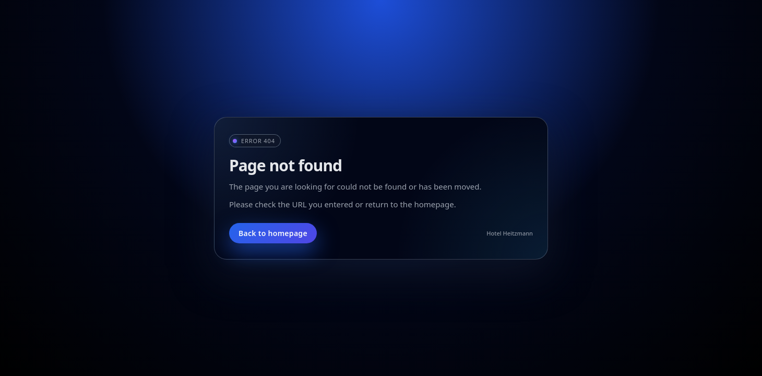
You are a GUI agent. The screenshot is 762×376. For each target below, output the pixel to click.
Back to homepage (273, 233)
